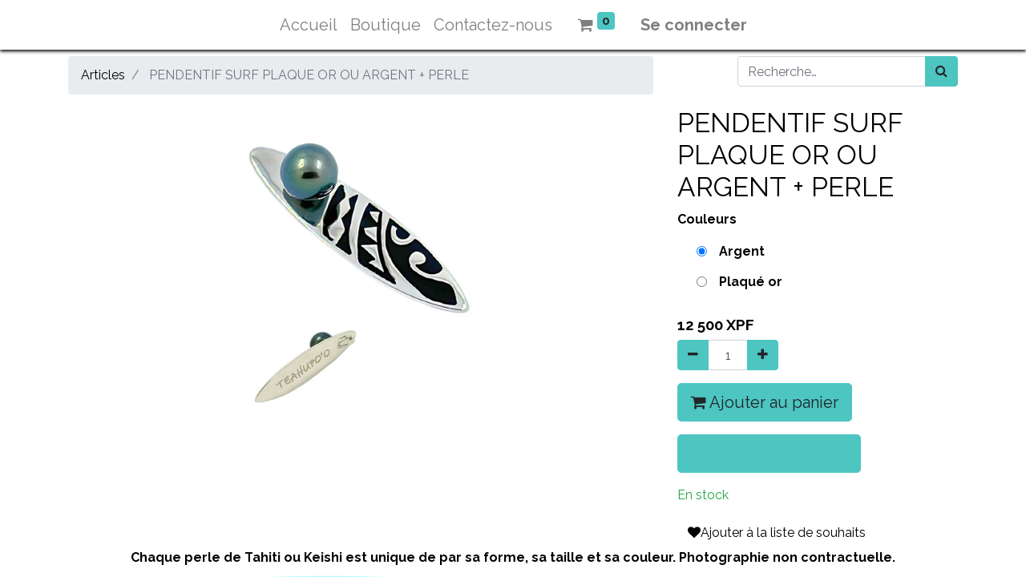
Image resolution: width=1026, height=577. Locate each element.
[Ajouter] (762, 355)
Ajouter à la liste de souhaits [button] (777, 532)
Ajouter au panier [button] (764, 402)
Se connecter (693, 24)
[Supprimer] (693, 355)
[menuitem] (308, 24)
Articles (103, 75)
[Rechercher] (941, 71)
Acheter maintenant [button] (769, 453)
